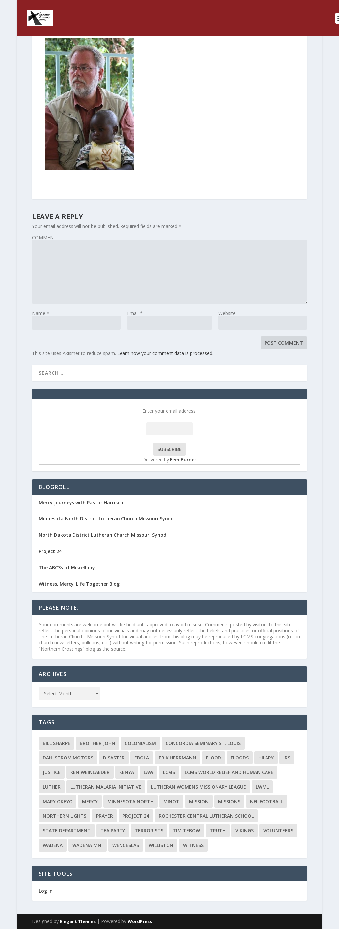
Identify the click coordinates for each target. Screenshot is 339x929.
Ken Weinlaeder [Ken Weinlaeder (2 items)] (90, 772)
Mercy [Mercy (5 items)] (90, 801)
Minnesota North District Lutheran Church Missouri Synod (106, 518)
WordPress (140, 921)
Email (135, 313)
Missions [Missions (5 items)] (229, 801)
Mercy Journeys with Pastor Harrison (81, 502)
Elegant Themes (78, 921)
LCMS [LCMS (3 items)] (169, 772)
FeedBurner (183, 459)
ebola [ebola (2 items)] (141, 758)
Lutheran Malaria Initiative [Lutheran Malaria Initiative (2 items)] (105, 787)
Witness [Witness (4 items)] (193, 845)
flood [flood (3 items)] (213, 758)
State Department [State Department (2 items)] (67, 830)
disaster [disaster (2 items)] (114, 758)
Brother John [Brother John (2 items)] (97, 743)
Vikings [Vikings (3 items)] (244, 830)
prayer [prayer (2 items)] (104, 816)
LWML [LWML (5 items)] (262, 787)
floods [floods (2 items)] (240, 758)
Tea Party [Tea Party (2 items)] (112, 830)
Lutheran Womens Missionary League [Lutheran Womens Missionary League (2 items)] (198, 787)
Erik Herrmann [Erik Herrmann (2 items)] (177, 758)
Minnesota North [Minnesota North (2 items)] (130, 801)
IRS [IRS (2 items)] (286, 758)
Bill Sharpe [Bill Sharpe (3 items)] (56, 743)
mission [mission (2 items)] (199, 801)
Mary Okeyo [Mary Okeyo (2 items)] (58, 801)
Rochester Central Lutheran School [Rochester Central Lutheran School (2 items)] (206, 816)
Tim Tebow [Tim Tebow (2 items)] (186, 830)
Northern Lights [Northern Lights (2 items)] (64, 816)
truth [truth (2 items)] (218, 830)
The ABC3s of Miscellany (67, 567)
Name (40, 313)
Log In (46, 891)
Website (227, 313)
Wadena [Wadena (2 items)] (53, 845)
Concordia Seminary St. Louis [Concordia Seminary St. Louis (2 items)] (203, 743)
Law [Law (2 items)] (148, 772)
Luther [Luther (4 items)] (52, 787)
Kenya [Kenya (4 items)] (126, 772)
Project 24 (50, 551)
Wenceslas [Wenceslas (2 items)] (125, 845)
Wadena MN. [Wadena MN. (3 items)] (87, 845)
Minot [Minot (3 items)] (171, 801)
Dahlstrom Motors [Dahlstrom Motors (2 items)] (68, 758)
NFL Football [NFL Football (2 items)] (266, 801)
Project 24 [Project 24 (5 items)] (135, 816)
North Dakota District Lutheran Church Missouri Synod (102, 535)
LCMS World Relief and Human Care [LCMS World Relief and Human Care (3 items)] (229, 772)
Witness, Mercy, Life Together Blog (79, 584)
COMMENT (44, 237)
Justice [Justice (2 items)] (52, 772)
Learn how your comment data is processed (164, 353)
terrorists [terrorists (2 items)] (149, 830)
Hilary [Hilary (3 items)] (266, 758)
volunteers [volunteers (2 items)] (278, 830)
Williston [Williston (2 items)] (161, 845)
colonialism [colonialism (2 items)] (140, 743)
